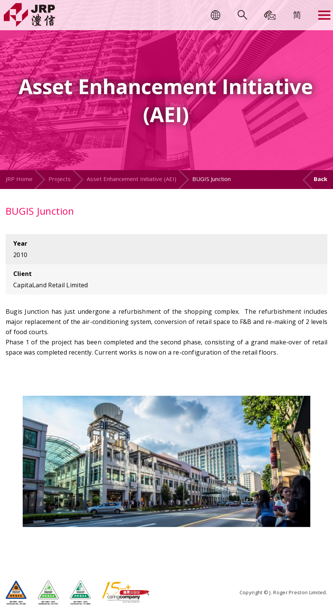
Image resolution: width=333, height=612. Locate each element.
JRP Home (19, 179)
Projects (59, 179)
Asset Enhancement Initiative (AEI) (131, 179)
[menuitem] (297, 14)
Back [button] (320, 179)
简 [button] (297, 14)
